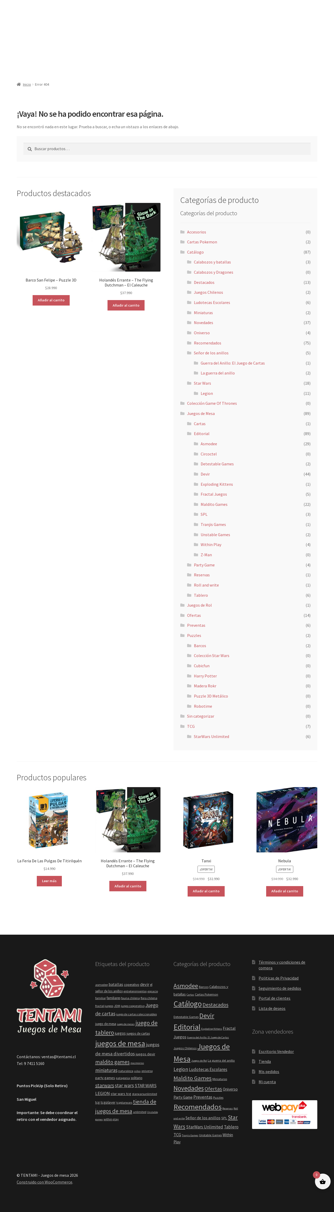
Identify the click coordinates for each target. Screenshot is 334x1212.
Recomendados (207, 343)
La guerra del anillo (218, 373)
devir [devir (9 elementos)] (144, 984)
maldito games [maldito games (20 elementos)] (112, 1061)
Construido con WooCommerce (44, 1182)
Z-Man (206, 554)
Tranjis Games (213, 524)
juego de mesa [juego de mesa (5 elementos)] (105, 1024)
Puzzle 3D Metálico (211, 696)
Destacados (204, 282)
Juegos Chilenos (208, 292)
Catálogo (195, 252)
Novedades (203, 322)
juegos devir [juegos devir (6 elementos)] (145, 1054)
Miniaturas (203, 312)
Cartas (200, 423)
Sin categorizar (200, 716)
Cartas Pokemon (202, 241)
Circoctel (209, 453)
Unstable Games (215, 534)
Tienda (265, 1061)
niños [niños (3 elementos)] (137, 1071)
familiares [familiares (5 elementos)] (113, 998)
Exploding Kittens (217, 484)
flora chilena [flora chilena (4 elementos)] (149, 998)
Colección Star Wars (211, 655)
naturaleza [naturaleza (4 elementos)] (125, 1071)
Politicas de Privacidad (279, 978)
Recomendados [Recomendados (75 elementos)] (198, 1106)
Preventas (196, 625)
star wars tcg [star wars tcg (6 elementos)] (121, 1093)
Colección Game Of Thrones (212, 403)
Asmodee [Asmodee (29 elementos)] (186, 986)
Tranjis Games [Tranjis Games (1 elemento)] (190, 1135)
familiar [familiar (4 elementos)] (100, 998)
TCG (191, 726)
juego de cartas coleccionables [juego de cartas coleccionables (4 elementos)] (136, 1014)
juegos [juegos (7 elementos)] (120, 1033)
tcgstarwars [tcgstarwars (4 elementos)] (124, 1102)
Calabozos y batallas (212, 262)
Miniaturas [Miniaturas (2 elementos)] (219, 1079)
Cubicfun (202, 665)
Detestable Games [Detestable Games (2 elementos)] (186, 1017)
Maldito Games (214, 504)
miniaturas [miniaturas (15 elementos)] (106, 1070)
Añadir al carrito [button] (51, 300)
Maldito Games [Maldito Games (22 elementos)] (193, 1078)
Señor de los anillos (211, 352)
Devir (205, 474)
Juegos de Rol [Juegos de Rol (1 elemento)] (199, 1060)
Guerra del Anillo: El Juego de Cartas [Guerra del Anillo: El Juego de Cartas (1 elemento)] (208, 1037)
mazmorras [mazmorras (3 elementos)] (137, 1063)
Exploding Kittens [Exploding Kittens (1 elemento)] (211, 1029)
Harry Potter (205, 675)
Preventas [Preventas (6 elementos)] (202, 1097)
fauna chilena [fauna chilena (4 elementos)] (130, 998)
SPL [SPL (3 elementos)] (224, 1118)
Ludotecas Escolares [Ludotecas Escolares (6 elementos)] (208, 1069)
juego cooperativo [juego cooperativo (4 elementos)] (133, 1006)
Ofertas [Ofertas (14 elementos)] (213, 1088)
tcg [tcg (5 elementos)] (97, 1102)
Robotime (203, 706)
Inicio (27, 84)
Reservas (202, 574)
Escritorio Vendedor (276, 1051)
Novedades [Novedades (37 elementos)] (189, 1088)
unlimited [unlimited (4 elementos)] (139, 1112)
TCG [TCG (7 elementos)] (177, 1135)
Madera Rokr (205, 685)
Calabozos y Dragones (213, 272)
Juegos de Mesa (201, 413)
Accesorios (196, 232)
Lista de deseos (272, 1008)
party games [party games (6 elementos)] (105, 1077)
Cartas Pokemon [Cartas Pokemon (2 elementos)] (206, 994)
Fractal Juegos (214, 494)
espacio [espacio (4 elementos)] (152, 991)
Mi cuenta (267, 1081)
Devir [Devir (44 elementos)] (206, 1015)
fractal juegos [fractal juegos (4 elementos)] (104, 1006)
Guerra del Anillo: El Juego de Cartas (233, 363)
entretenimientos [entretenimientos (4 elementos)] (135, 991)
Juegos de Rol (199, 605)
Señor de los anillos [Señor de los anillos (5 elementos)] (203, 1117)
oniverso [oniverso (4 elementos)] (147, 1071)
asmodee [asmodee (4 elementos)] (101, 985)
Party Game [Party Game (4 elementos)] (183, 1097)
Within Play (211, 544)
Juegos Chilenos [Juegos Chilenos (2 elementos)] (185, 1048)
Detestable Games (217, 463)
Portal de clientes (274, 998)
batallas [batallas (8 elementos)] (116, 984)
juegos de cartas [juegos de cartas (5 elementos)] (138, 1033)
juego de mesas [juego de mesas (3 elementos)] (126, 1024)
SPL (204, 514)
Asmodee (209, 443)
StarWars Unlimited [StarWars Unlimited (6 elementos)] (204, 1127)
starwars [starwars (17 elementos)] (104, 1085)
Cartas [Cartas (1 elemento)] (190, 994)
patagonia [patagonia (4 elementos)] (123, 1078)
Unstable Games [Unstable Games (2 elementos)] (210, 1135)
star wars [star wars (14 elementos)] (124, 1085)
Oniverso (202, 332)
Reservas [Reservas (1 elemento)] (227, 1108)
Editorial (202, 433)
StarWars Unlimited (211, 736)
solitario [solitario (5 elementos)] (136, 1078)
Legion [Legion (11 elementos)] (181, 1069)
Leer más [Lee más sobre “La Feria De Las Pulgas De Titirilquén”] (49, 881)
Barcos (200, 645)
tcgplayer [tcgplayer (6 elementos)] (108, 1102)
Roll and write (206, 585)
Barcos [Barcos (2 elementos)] (203, 987)
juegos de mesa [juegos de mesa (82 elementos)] (120, 1043)
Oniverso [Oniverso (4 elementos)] (230, 1089)
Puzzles (194, 635)
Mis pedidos (269, 1071)
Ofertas (194, 615)
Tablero (201, 595)
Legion (207, 393)
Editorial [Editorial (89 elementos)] (187, 1027)
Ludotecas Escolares (212, 302)
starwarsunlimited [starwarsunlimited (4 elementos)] (144, 1094)
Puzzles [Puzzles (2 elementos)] (218, 1097)
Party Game (204, 564)
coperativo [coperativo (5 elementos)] (131, 984)
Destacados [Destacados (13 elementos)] (215, 1004)
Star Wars (202, 383)
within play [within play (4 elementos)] (111, 1119)
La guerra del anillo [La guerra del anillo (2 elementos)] (221, 1060)
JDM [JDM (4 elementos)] (117, 1006)
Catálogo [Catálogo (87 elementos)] (188, 1004)
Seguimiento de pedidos (280, 988)
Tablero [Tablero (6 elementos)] (231, 1127)
